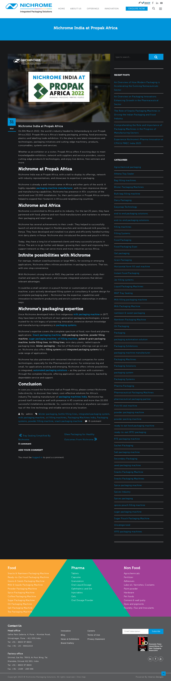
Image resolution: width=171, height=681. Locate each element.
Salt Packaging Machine (20, 608)
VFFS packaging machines (128, 531)
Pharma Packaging (124, 386)
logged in (37, 457)
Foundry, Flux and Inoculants (139, 608)
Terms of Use (94, 635)
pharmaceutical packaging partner (132, 399)
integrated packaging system (94, 414)
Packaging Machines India (82, 417)
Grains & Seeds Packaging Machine (26, 581)
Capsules (76, 577)
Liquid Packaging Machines (128, 286)
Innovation (112, 9)
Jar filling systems (124, 280)
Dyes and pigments (134, 604)
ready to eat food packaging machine (134, 426)
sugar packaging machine (42, 339)
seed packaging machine (127, 465)
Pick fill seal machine (125, 406)
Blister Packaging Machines (129, 187)
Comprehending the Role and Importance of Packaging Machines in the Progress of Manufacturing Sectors (138, 129)
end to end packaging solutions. (131, 213)
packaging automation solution (131, 339)
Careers (91, 631)
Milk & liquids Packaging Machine (25, 585)
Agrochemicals (132, 573)
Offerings (93, 9)
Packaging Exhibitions (126, 346)
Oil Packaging (121, 326)
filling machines (122, 227)
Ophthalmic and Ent (81, 589)
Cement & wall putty (134, 600)
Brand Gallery (67, 643)
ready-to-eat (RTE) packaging (130, 432)
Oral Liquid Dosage (81, 585)
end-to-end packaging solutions (131, 220)
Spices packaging (123, 498)
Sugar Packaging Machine (21, 600)
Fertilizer (128, 577)
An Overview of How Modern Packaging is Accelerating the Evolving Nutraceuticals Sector (137, 86)
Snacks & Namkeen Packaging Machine (28, 573)
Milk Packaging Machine (127, 306)
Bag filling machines (125, 180)
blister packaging (48, 414)
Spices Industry (122, 492)
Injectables (77, 592)
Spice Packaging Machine (21, 592)
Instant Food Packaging (126, 273)
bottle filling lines (67, 414)
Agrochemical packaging (127, 167)
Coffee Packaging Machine (22, 596)
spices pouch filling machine (129, 505)
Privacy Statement (96, 639)
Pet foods (129, 596)
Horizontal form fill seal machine (132, 266)
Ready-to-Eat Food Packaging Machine (28, 577)
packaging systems (66, 325)
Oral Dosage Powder (82, 600)
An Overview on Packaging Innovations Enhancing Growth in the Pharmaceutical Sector (136, 100)
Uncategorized (122, 525)
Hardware (129, 592)
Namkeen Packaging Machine (130, 319)
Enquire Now (136, 8)
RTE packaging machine (127, 439)
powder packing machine (127, 419)
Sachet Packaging (123, 445)
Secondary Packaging (125, 459)
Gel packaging (121, 253)
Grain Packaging (123, 260)
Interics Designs (155, 677)
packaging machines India (73, 397)
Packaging (119, 333)
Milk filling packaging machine (130, 300)
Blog (63, 635)
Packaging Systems (124, 379)
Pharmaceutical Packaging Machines (134, 392)
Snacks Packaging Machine (128, 472)
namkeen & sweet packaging (129, 313)
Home (61, 9)
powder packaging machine (129, 412)
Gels (73, 596)
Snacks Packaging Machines (129, 479)
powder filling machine (40, 421)
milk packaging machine (86, 314)
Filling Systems (122, 233)
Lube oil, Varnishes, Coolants (139, 585)
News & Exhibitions (70, 639)
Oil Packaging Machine (20, 604)
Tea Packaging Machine (20, 612)
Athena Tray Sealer (124, 174)
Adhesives (129, 581)
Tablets (75, 573)
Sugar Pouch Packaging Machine (131, 518)
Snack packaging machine (47, 335)
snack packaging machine (68, 421)
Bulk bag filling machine (127, 194)
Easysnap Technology (125, 207)
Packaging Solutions (125, 366)
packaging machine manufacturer (54, 188)
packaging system (123, 372)
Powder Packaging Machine (22, 589)
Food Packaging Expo (125, 247)
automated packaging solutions (50, 370)
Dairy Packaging (123, 200)
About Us (75, 9)
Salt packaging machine (127, 452)
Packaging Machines (125, 359)
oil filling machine (67, 339)
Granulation (77, 581)
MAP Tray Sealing (123, 293)
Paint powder (131, 589)
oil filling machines (56, 417)
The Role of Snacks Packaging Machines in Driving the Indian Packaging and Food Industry (137, 115)
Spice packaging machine (128, 485)
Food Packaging (122, 240)
